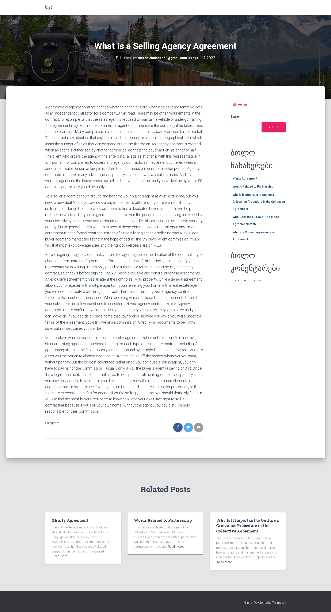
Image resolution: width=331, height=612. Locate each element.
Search (235, 116)
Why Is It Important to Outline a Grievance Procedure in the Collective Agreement (259, 202)
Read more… (61, 556)
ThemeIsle (279, 602)
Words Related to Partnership (253, 186)
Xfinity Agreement (245, 178)
